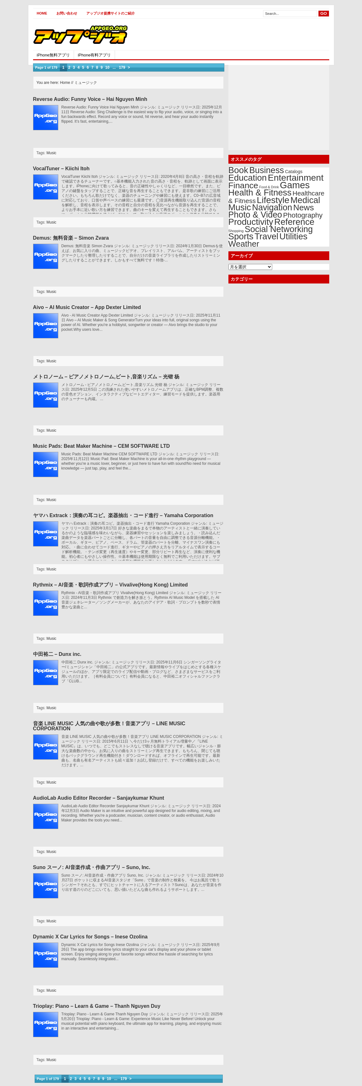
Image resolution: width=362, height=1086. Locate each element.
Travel (267, 236)
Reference (294, 222)
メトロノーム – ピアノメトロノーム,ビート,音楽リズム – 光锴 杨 (106, 376)
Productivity (250, 222)
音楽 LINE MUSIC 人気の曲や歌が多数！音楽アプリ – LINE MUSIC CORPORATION (109, 726)
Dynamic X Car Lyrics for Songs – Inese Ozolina (90, 936)
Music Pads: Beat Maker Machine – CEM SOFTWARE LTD (101, 446)
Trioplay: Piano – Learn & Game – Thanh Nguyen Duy (97, 1006)
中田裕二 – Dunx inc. (57, 654)
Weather (243, 243)
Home (42, 13)
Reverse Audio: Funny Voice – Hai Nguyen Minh (90, 99)
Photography (303, 215)
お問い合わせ (66, 13)
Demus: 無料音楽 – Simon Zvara (71, 238)
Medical (305, 200)
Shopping (236, 231)
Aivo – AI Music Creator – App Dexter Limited (87, 307)
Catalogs (293, 171)
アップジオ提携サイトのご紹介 (110, 13)
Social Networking (279, 229)
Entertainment (296, 177)
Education (247, 178)
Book (238, 170)
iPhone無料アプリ (53, 55)
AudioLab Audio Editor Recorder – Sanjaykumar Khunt (98, 798)
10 (107, 67)
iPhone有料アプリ (94, 55)
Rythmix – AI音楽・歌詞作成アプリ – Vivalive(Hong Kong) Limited (110, 584)
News (303, 207)
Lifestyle (273, 200)
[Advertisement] (255, 34)
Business (266, 170)
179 (122, 67)
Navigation (272, 207)
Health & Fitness (260, 192)
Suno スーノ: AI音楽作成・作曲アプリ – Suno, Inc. (91, 867)
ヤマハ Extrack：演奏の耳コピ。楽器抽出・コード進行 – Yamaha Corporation (123, 515)
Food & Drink (269, 187)
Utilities (293, 236)
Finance (243, 185)
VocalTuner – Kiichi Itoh (61, 168)
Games (295, 185)
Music (51, 153)
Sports (241, 236)
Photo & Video (255, 214)
